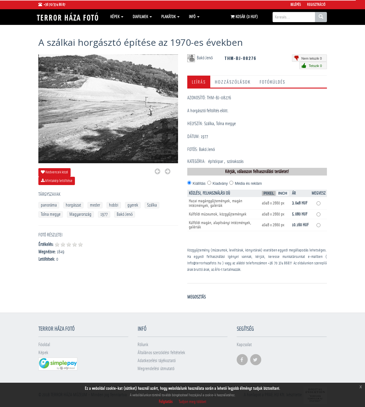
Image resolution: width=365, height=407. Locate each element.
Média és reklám (248, 183)
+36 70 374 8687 (279, 263)
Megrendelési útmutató (156, 368)
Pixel (268, 193)
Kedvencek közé (54, 172)
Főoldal (44, 344)
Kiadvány (220, 183)
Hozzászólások (232, 81)
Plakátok (170, 17)
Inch (282, 193)
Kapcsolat (244, 344)
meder (95, 205)
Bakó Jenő (125, 214)
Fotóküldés (272, 81)
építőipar (215, 161)
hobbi (113, 205)
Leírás (199, 81)
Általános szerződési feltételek (161, 352)
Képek (116, 17)
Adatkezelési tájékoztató (157, 360)
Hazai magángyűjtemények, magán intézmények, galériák (215, 203)
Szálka (152, 205)
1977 (104, 214)
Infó (194, 17)
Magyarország (80, 214)
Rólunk (143, 344)
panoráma (49, 205)
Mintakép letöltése (56, 181)
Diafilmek (142, 17)
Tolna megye (50, 214)
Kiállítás (199, 183)
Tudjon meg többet (192, 402)
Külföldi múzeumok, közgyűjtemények (218, 214)
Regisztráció (316, 4)
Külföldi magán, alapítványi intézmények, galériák (220, 225)
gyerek (132, 205)
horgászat (73, 205)
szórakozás (235, 161)
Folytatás (166, 402)
